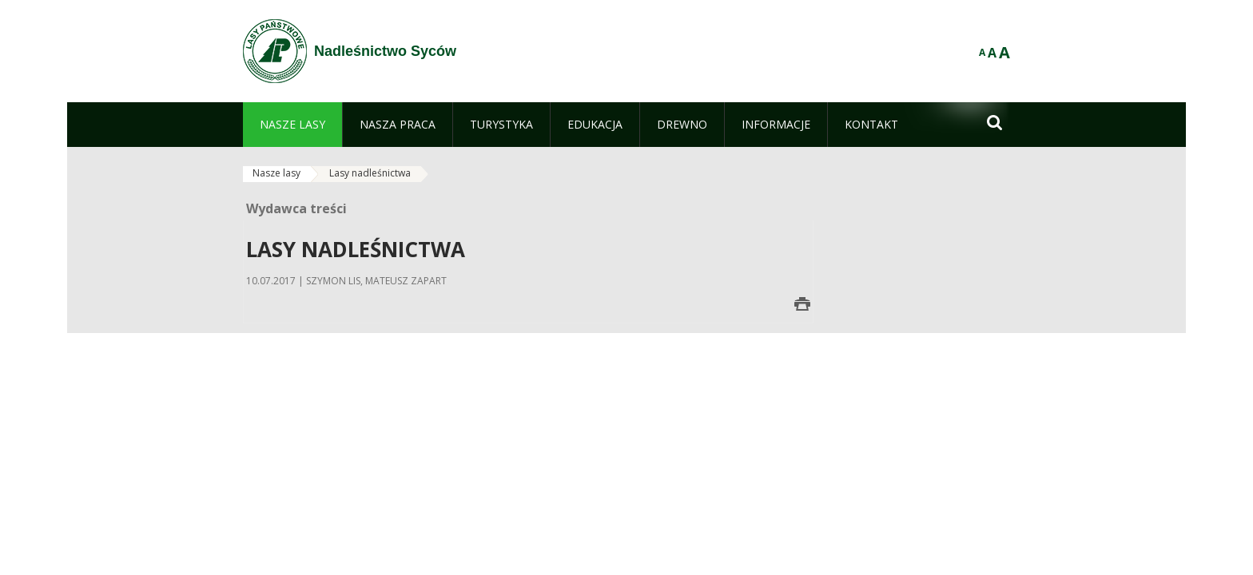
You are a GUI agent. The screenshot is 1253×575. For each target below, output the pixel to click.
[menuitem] (292, 124)
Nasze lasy (276, 173)
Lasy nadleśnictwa (370, 173)
